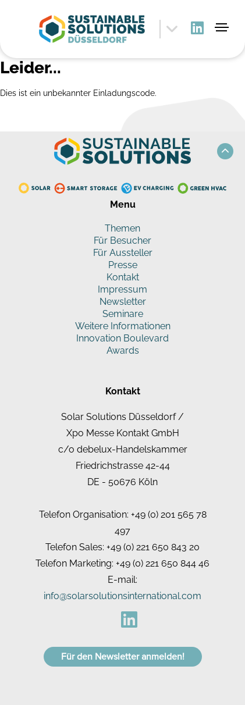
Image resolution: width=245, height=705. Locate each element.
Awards (122, 350)
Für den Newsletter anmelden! (122, 656)
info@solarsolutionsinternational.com (122, 595)
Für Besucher (122, 240)
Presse (122, 264)
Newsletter (123, 301)
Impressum (122, 289)
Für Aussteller (122, 252)
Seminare (122, 313)
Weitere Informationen (123, 326)
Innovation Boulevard (122, 338)
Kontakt (122, 277)
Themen (122, 228)
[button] (225, 151)
